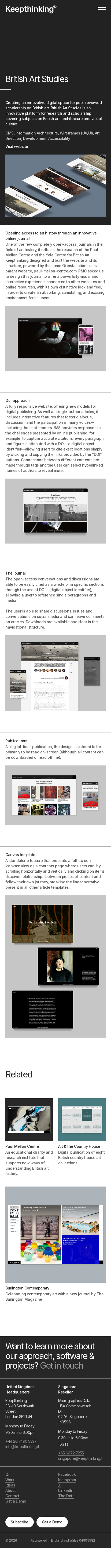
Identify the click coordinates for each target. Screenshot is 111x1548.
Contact (12, 1495)
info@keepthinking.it (22, 1446)
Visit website (16, 146)
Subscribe (19, 1522)
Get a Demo (52, 1522)
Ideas (10, 1485)
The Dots (66, 1495)
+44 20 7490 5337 (20, 1441)
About (10, 1490)
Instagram (67, 1479)
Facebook (67, 1474)
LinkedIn (65, 1490)
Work (9, 1479)
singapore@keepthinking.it (76, 1458)
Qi (7, 1474)
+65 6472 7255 (71, 1453)
